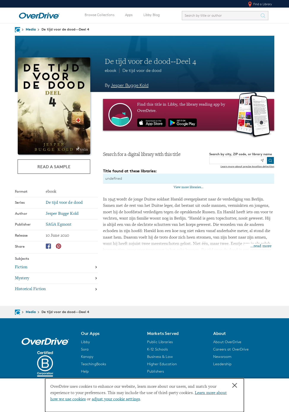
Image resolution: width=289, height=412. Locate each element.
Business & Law (160, 356)
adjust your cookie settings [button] (116, 399)
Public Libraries (160, 342)
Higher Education (162, 364)
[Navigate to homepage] (17, 29)
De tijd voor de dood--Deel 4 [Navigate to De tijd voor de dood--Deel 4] (65, 29)
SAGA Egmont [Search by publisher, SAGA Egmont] (58, 225)
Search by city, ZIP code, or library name (240, 154)
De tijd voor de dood (142, 70)
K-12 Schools (157, 349)
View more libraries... (188, 187)
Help (85, 371)
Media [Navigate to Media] (31, 29)
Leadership (222, 364)
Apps (129, 15)
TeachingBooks (93, 364)
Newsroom (222, 356)
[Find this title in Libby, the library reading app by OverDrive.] (188, 115)
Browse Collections (99, 15)
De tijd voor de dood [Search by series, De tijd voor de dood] (64, 203)
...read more (261, 246)
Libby (85, 342)
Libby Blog (151, 15)
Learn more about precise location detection (247, 166)
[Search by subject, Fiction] (56, 267)
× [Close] (234, 386)
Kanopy (87, 356)
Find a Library (259, 4)
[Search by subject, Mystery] (56, 278)
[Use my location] (262, 160)
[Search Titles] (264, 15)
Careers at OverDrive (230, 349)
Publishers (155, 371)
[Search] (270, 160)
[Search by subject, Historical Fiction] (56, 289)
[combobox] (221, 15)
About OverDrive (227, 342)
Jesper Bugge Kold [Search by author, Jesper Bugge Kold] (129, 85)
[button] (111, 333)
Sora (85, 349)
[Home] (39, 14)
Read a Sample (53, 166)
